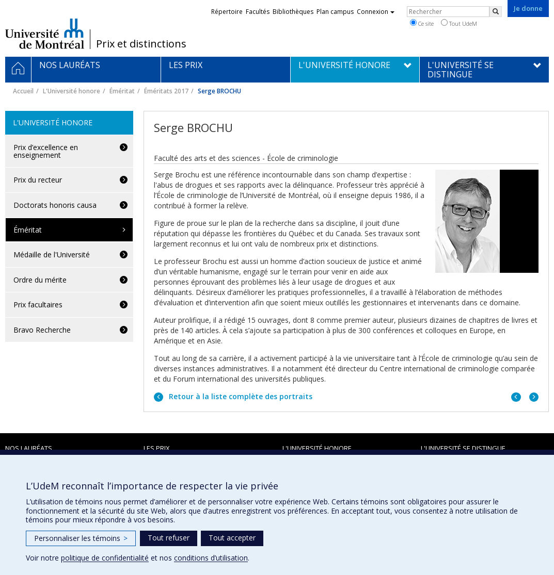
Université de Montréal (44, 33)
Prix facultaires (37, 304)
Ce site (422, 23)
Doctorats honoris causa (55, 205)
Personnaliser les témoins (81, 538)
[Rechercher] (495, 11)
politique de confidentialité (105, 558)
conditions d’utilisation (211, 558)
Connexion (375, 11)
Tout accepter (232, 538)
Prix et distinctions (141, 44)
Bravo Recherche (42, 330)
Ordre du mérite (40, 280)
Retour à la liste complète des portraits (239, 396)
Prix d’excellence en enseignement (45, 151)
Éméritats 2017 (166, 91)
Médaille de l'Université (51, 254)
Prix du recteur (37, 180)
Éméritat (122, 91)
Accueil (23, 91)
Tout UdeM (459, 23)
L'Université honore (71, 91)
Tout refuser (168, 538)
